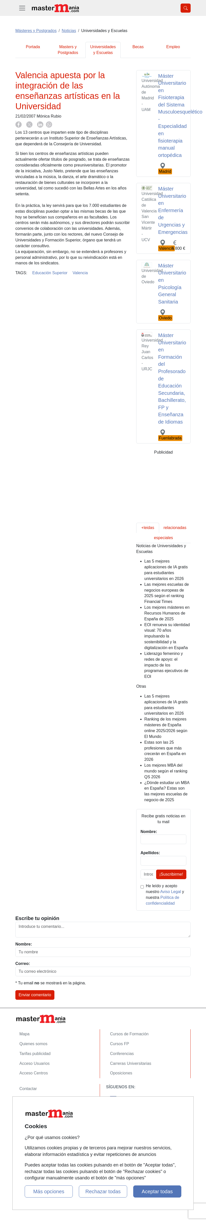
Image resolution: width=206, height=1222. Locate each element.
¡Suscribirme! (171, 874)
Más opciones (48, 1191)
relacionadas (174, 527)
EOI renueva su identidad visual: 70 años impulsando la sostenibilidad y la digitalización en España (167, 636)
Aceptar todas (157, 1191)
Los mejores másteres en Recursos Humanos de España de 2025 (167, 613)
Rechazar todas (103, 1191)
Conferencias (122, 1053)
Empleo (173, 47)
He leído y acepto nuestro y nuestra (165, 894)
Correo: (22, 963)
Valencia (80, 273)
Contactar (28, 1089)
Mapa (24, 1034)
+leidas (147, 527)
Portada (33, 47)
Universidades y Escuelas (103, 50)
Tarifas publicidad (35, 1053)
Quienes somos (33, 1044)
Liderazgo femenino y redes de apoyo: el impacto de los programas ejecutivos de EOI (166, 665)
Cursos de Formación (129, 1034)
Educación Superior (49, 273)
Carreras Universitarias (130, 1063)
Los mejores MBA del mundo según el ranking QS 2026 (165, 771)
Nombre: (23, 944)
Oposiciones (121, 1073)
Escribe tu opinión (37, 918)
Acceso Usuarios (34, 1063)
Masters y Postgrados (68, 50)
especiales (163, 538)
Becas (138, 47)
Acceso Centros (33, 1073)
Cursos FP (119, 1044)
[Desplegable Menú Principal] (22, 8)
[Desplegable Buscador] (186, 8)
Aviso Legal (170, 892)
